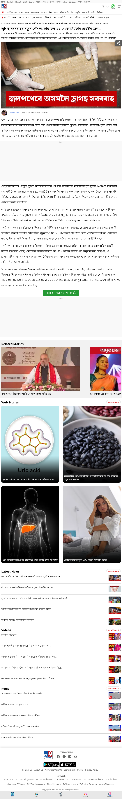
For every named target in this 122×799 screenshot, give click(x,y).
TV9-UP (87, 2)
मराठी (38, 2)
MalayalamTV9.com (16, 784)
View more (113, 402)
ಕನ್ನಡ (25, 2)
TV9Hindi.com (111, 779)
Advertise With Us (53, 769)
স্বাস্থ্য (70, 17)
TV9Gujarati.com (95, 779)
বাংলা (52, 2)
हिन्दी (3, 2)
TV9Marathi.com (10, 779)
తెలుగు (31, 2)
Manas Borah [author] (14, 113)
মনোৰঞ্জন (35, 12)
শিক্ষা (50, 12)
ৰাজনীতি (62, 17)
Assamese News (8, 23)
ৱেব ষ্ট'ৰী (85, 12)
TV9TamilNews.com (36, 784)
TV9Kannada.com (44, 779)
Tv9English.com (70, 784)
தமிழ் (65, 2)
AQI (107, 6)
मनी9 (80, 2)
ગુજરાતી (45, 2)
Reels (5, 689)
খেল (56, 12)
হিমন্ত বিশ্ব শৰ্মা (50, 17)
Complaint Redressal (73, 769)
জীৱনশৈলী (64, 12)
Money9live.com (106, 784)
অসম (21, 12)
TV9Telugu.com (27, 779)
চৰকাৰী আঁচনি (88, 17)
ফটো (93, 12)
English (10, 2)
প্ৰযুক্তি (77, 12)
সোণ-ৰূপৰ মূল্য (103, 17)
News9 (18, 2)
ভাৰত (27, 12)
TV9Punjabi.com (78, 779)
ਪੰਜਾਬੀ (58, 2)
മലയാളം (72, 2)
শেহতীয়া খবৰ (11, 12)
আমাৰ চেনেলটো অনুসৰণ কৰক (60, 293)
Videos (6, 630)
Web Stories (10, 402)
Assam (21, 23)
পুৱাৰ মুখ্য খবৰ (37, 17)
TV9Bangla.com (61, 779)
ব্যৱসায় (44, 12)
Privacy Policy (91, 769)
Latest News (10, 571)
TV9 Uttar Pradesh (88, 784)
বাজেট (7, 17)
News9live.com (54, 784)
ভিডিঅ (100, 12)
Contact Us (27, 769)
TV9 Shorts (24, 17)
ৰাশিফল (78, 17)
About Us (38, 769)
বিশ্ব (71, 12)
